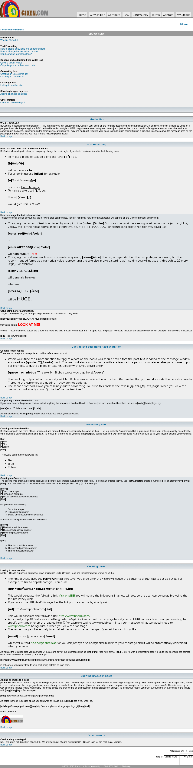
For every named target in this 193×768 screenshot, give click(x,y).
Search (185, 24)
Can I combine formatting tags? (16, 54)
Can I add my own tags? (12, 102)
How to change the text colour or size (19, 51)
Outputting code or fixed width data (17, 65)
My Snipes (183, 15)
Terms (156, 15)
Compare (114, 15)
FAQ (126, 15)
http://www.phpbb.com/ (74, 616)
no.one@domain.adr (44, 643)
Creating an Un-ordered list (14, 74)
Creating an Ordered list (12, 76)
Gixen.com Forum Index (12, 30)
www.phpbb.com (19, 626)
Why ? (97, 15)
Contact (168, 15)
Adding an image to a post (13, 94)
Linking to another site (11, 85)
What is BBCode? (9, 40)
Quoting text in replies (11, 62)
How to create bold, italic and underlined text (22, 49)
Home (82, 15)
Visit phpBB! (67, 595)
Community (140, 15)
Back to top (6, 136)
